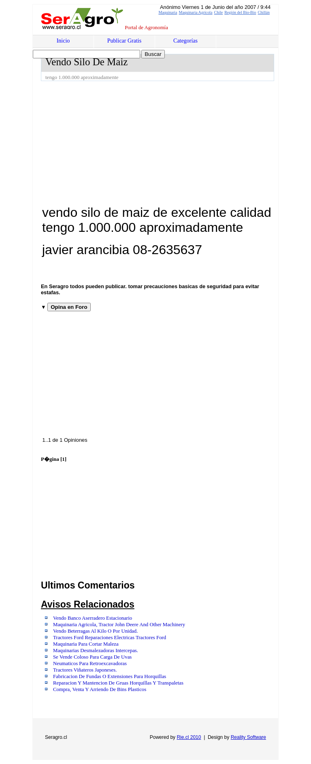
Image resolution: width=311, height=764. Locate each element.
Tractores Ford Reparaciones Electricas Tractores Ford (109, 637)
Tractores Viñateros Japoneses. (85, 670)
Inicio (63, 41)
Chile (218, 12)
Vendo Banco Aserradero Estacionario (92, 618)
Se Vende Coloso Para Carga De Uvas (92, 657)
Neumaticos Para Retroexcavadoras (90, 663)
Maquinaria (167, 12)
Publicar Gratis (124, 41)
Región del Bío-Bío (240, 12)
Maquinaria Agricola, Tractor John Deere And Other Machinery (119, 624)
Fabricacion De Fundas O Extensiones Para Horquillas (109, 676)
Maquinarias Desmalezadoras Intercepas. (95, 650)
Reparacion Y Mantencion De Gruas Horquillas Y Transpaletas (118, 683)
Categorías (185, 41)
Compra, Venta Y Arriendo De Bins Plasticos (99, 689)
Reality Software (248, 737)
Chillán (264, 12)
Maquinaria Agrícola (196, 12)
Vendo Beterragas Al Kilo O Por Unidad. (95, 631)
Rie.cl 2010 (189, 737)
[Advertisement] (176, 142)
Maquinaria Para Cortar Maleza (86, 644)
